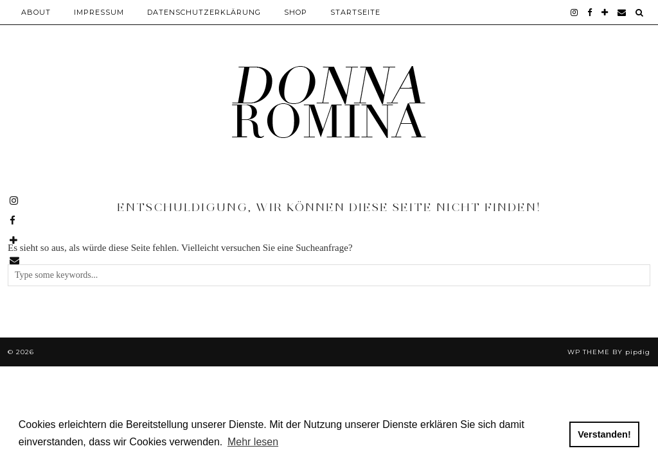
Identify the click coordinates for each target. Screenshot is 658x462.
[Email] (622, 12)
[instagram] (574, 12)
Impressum (99, 12)
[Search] (640, 12)
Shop (295, 12)
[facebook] (589, 12)
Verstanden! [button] (604, 434)
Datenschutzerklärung (204, 12)
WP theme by (608, 352)
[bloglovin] (605, 12)
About (36, 12)
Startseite (355, 12)
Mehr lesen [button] (252, 441)
